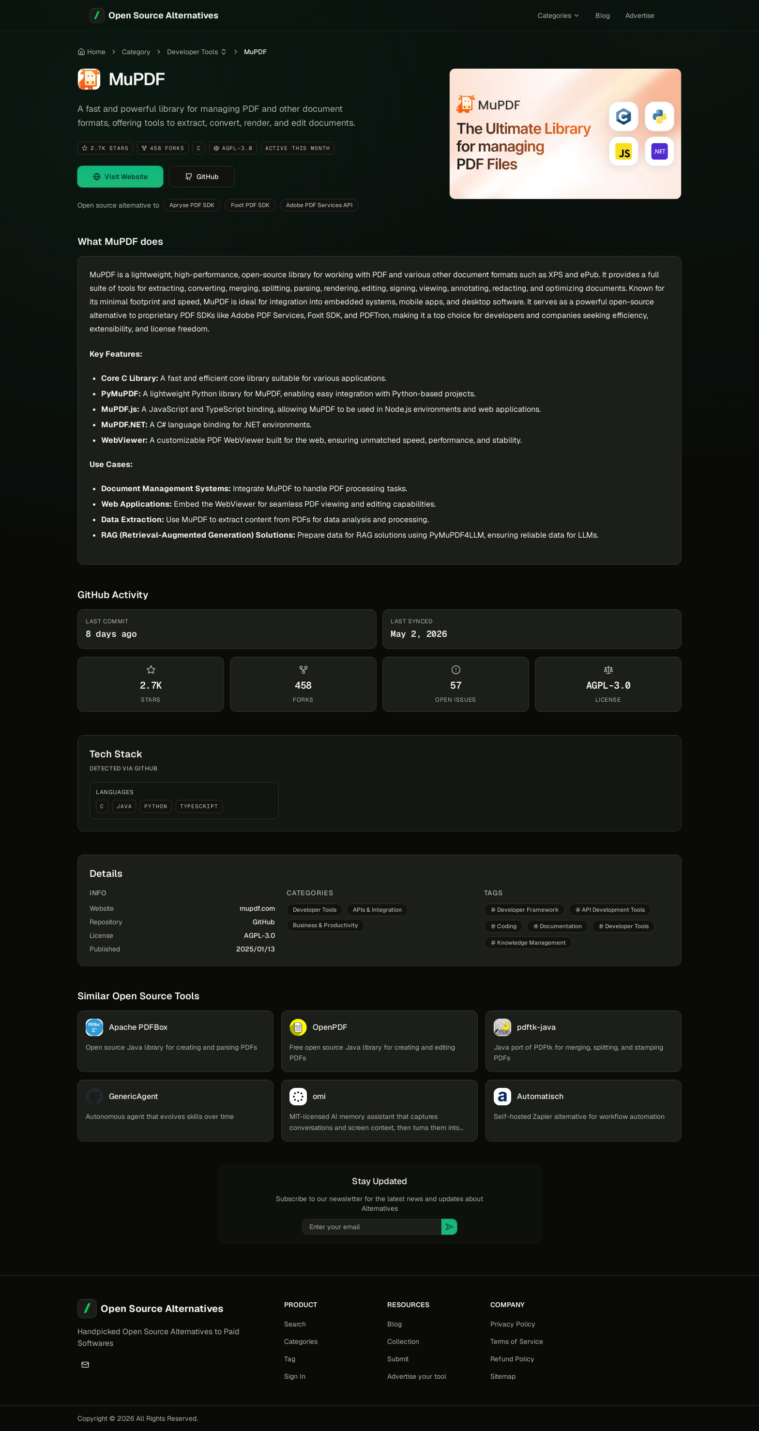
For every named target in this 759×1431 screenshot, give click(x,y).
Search (295, 1324)
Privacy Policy (512, 1324)
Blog (602, 15)
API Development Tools (610, 910)
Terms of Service (516, 1341)
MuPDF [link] (255, 51)
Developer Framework (524, 910)
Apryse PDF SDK (191, 205)
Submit (398, 1359)
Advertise (639, 15)
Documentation (557, 926)
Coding (503, 926)
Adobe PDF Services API (319, 205)
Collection (403, 1341)
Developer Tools (192, 51)
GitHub (264, 922)
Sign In (294, 1376)
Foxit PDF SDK (250, 205)
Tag (289, 1359)
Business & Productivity (325, 925)
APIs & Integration (377, 910)
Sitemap (503, 1376)
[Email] (85, 1364)
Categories (559, 15)
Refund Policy (512, 1359)
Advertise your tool (416, 1376)
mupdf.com (257, 908)
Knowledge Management (528, 943)
